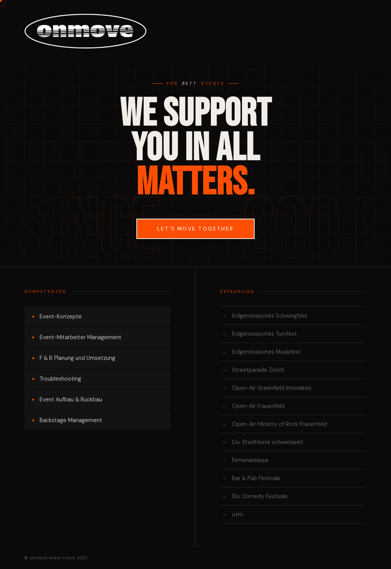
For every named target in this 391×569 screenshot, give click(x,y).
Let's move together (195, 229)
